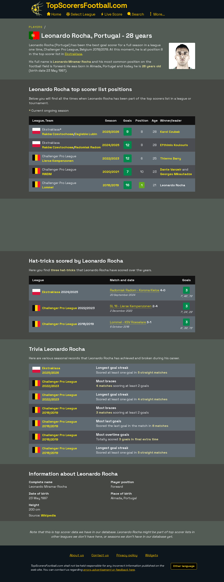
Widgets (151, 555)
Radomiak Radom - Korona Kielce (134, 290)
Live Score (111, 14)
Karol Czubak (170, 132)
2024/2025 (110, 145)
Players (36, 27)
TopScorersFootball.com (86, 5)
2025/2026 (110, 132)
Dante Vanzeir (170, 169)
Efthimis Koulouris (174, 145)
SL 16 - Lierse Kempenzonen (131, 306)
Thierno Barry (170, 158)
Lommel (47, 187)
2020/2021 (111, 172)
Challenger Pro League (68, 308)
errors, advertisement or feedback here (109, 570)
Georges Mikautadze (176, 174)
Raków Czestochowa (58, 134)
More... (157, 14)
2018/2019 (111, 185)
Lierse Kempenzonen (58, 161)
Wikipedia (48, 515)
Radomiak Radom (88, 147)
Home (54, 14)
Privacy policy (127, 555)
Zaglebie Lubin (86, 134)
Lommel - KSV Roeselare (128, 322)
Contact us (100, 555)
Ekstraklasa (73, 54)
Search (135, 14)
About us (77, 555)
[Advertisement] (112, 224)
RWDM (47, 174)
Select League (81, 14)
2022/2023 (110, 158)
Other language (184, 566)
